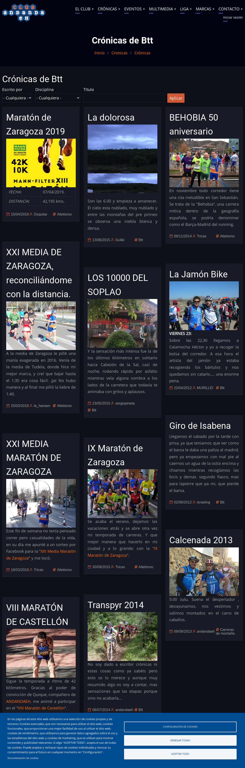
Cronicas (119, 52)
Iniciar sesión (233, 17)
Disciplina (44, 89)
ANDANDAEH (18, 701)
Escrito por (12, 89)
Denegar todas (180, 740)
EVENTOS (133, 8)
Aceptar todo (180, 753)
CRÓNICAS (107, 8)
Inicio (99, 52)
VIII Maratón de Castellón (41, 708)
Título (88, 89)
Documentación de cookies (23, 758)
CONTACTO (229, 8)
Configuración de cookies (180, 726)
